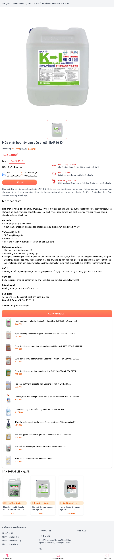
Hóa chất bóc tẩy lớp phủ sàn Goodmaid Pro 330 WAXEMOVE (57, 448)
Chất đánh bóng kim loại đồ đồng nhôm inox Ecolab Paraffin (57, 411)
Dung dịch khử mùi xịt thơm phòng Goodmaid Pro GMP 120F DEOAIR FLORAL (57, 360)
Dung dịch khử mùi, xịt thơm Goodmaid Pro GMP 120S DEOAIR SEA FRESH (57, 373)
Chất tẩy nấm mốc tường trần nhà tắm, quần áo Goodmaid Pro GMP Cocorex (57, 398)
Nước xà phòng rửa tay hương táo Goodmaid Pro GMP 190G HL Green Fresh (57, 322)
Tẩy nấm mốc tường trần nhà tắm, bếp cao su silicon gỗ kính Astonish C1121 (57, 423)
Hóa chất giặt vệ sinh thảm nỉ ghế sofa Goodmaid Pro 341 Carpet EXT (57, 436)
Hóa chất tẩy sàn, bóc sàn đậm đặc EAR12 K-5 (42, 495)
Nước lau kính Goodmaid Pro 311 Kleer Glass (57, 460)
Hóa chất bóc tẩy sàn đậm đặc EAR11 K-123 (71, 495)
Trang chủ (6, 3)
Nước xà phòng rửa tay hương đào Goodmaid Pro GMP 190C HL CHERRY (57, 335)
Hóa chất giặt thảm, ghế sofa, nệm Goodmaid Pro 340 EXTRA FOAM (57, 385)
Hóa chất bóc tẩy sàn (22, 3)
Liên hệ (20, 182)
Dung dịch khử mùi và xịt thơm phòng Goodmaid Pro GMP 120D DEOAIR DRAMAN (57, 348)
